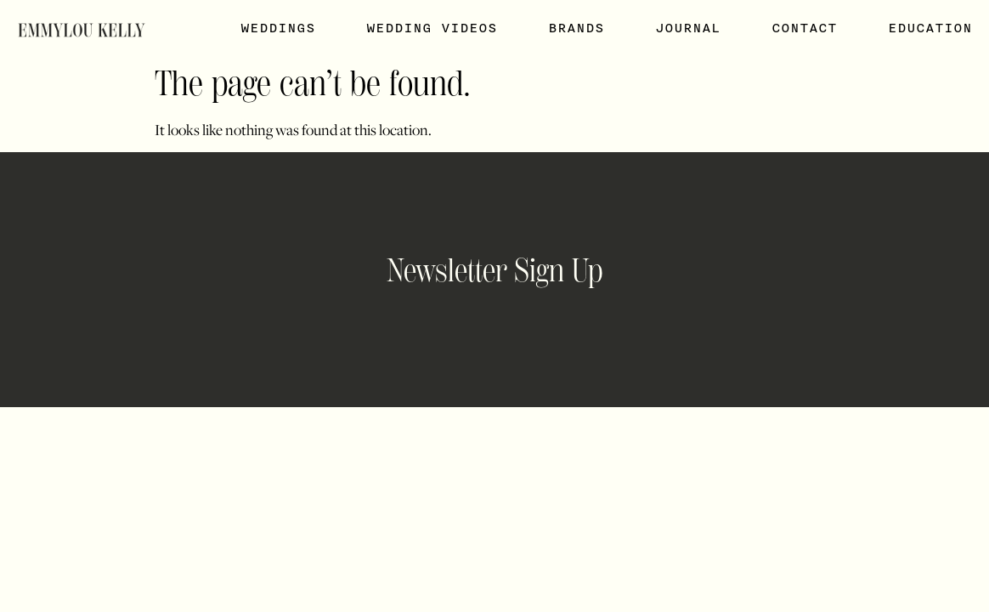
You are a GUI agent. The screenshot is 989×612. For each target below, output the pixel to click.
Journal (688, 28)
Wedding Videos (431, 28)
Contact (804, 28)
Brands (576, 28)
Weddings (277, 28)
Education (930, 28)
